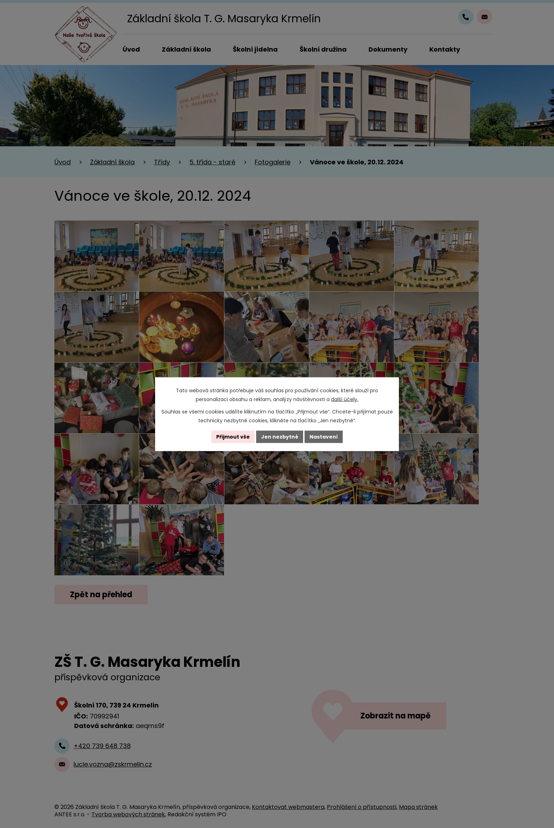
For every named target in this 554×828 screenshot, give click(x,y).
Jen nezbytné (279, 436)
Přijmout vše (233, 436)
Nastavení (324, 436)
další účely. (344, 399)
